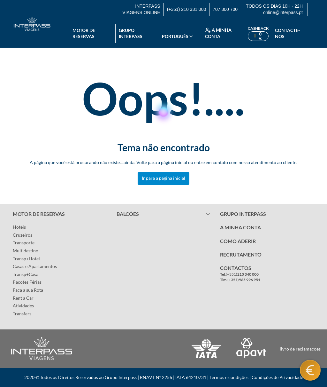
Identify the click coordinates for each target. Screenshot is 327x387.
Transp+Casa (25, 274)
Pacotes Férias (27, 282)
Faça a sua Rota (28, 290)
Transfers (22, 313)
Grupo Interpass (130, 33)
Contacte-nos (287, 33)
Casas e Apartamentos (35, 266)
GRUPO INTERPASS (243, 214)
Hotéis (19, 227)
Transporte (23, 242)
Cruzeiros (22, 235)
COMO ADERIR (238, 241)
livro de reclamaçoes (300, 348)
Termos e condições (228, 377)
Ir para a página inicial (163, 178)
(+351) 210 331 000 (186, 9)
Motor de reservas (83, 33)
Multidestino (25, 250)
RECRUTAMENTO (241, 254)
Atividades (23, 305)
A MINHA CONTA (240, 227)
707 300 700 (225, 9)
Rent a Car (23, 298)
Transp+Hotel (26, 258)
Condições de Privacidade (277, 377)
